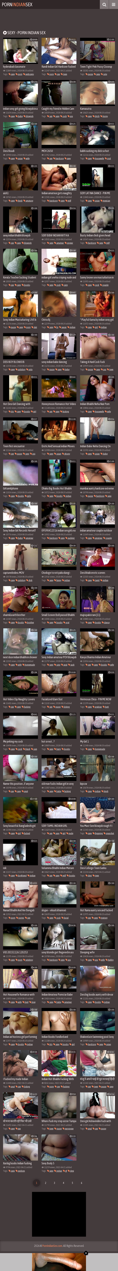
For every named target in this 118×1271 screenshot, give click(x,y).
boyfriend (21, 875)
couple (104, 285)
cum (34, 749)
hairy (57, 749)
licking (66, 706)
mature (103, 917)
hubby (110, 960)
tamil (96, 580)
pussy (89, 74)
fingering (98, 833)
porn (19, 74)
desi (89, 875)
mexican (105, 200)
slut (34, 327)
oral (108, 158)
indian (71, 327)
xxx (18, 1128)
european (68, 1128)
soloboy (20, 369)
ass (70, 116)
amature (28, 200)
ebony (66, 453)
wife (27, 158)
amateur (59, 243)
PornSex (17, 4)
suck (71, 664)
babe (19, 116)
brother (29, 622)
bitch (96, 116)
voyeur (69, 243)
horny (104, 116)
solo (29, 369)
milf (68, 200)
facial (65, 917)
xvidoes (20, 1171)
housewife (98, 158)
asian (19, 158)
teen (64, 74)
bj (56, 327)
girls (28, 496)
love (32, 1002)
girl (95, 327)
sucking (69, 538)
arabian (97, 706)
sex (57, 74)
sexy (12, 74)
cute (104, 74)
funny (57, 580)
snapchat (109, 833)
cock (63, 116)
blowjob (28, 116)
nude (69, 833)
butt (106, 706)
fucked (26, 833)
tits (11, 411)
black (26, 749)
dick (29, 580)
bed (25, 1002)
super (63, 327)
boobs (26, 285)
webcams (28, 74)
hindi (19, 200)
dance (106, 622)
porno (20, 917)
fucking (64, 411)
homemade (28, 664)
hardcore (58, 158)
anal (64, 664)
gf (65, 1171)
